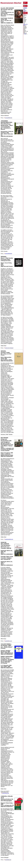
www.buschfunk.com (8, 539)
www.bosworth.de (5, 793)
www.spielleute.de (8, 253)
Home (25, 7)
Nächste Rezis (24, 10)
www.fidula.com (7, 859)
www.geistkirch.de (8, 117)
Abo (24, 33)
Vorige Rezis (25, 8)
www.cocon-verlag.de (8, 347)
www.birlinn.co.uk (8, 640)
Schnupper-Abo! (25, 24)
